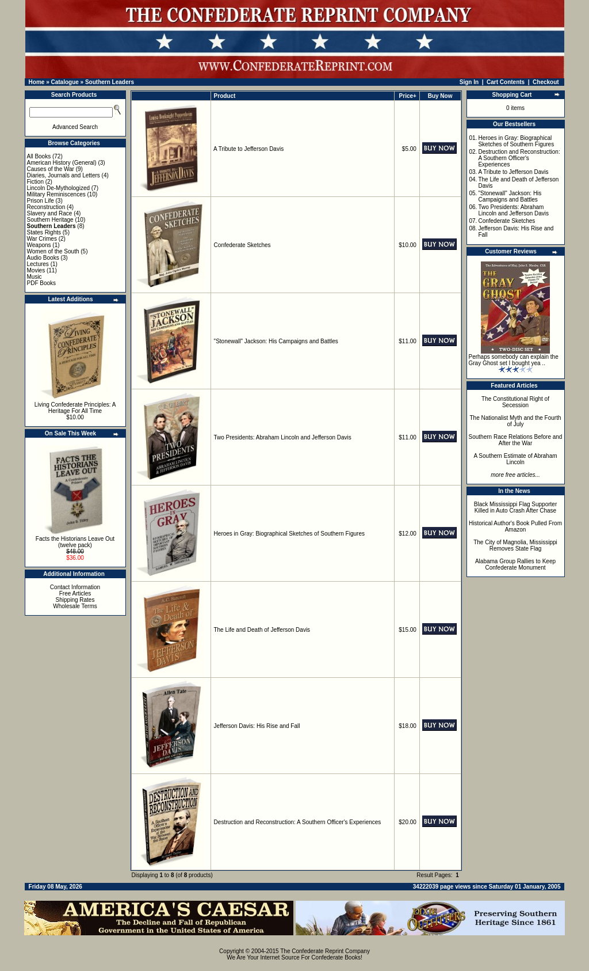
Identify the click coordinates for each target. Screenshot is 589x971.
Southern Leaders (109, 82)
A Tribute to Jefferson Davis (248, 149)
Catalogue (64, 82)
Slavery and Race (49, 213)
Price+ (407, 96)
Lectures (38, 264)
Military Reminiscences (56, 194)
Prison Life (40, 201)
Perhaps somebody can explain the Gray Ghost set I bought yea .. (514, 360)
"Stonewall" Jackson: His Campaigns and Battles (276, 341)
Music (34, 277)
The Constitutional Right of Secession (515, 402)
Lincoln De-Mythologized (58, 188)
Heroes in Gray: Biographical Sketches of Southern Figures (289, 533)
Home (37, 82)
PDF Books (41, 283)
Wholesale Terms (75, 606)
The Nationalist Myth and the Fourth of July (515, 421)
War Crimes (42, 239)
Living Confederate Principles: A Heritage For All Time (75, 407)
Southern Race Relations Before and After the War (516, 440)
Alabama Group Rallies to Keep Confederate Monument (515, 564)
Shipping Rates (75, 600)
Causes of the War (50, 169)
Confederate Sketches (242, 245)
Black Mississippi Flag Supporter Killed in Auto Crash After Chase (515, 507)
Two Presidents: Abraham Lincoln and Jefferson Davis (282, 437)
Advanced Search (75, 127)
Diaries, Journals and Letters (63, 175)
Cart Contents (506, 82)
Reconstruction (46, 207)
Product (225, 96)
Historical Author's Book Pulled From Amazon (515, 526)
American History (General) (62, 163)
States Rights (44, 232)
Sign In (469, 82)
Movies (36, 270)
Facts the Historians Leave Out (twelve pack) (75, 542)
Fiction (35, 182)
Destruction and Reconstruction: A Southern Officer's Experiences (297, 822)
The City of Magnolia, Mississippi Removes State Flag (515, 545)
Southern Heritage (50, 220)
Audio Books (43, 258)
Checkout (546, 82)
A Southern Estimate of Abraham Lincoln (515, 459)
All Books (39, 156)
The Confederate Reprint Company (325, 951)
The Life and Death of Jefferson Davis (261, 630)
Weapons (39, 245)
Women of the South (53, 251)
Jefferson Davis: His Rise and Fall (257, 726)
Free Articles (75, 593)
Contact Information (75, 587)
